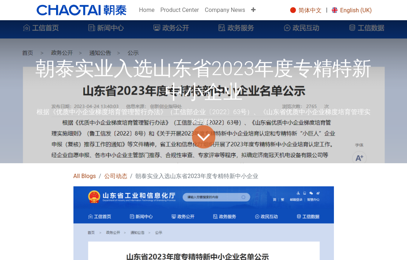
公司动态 (115, 176)
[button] (253, 10)
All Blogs (84, 176)
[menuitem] (146, 10)
